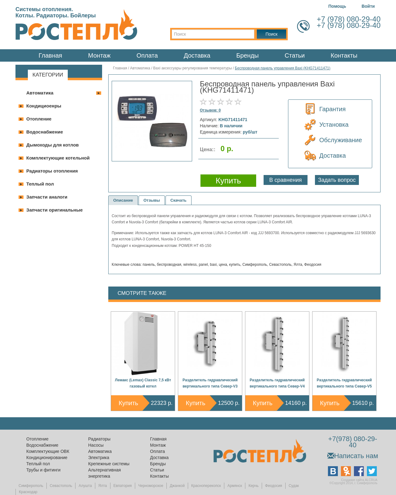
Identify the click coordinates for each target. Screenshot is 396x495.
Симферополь (31, 486)
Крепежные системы (108, 463)
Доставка (197, 55)
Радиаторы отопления (52, 170)
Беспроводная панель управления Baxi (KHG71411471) (282, 68)
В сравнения (285, 180)
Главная (50, 55)
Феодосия (273, 486)
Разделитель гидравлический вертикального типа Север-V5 (344, 383)
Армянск (234, 486)
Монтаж (99, 55)
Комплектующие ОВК (47, 451)
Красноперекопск (206, 486)
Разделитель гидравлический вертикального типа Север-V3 (210, 383)
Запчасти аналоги (46, 196)
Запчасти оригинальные (54, 209)
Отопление (38, 118)
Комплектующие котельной (58, 157)
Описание (123, 200)
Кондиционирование (46, 457)
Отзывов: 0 (210, 110)
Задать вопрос (337, 180)
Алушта (85, 486)
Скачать (178, 200)
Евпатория (123, 486)
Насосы (96, 445)
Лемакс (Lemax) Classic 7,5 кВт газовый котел (143, 383)
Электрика (98, 457)
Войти (368, 6)
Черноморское (150, 486)
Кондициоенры (43, 105)
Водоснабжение (44, 131)
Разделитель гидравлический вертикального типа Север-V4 (277, 383)
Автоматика (40, 92)
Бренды (247, 55)
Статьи (295, 55)
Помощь (337, 6)
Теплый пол (40, 183)
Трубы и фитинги (43, 469)
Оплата (147, 55)
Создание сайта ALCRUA (359, 480)
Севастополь (61, 486)
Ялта (102, 486)
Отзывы (152, 200)
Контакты (344, 55)
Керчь (253, 486)
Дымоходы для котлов (52, 144)
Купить (128, 403)
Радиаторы (99, 438)
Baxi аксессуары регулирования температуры (193, 68)
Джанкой (177, 486)
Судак (294, 486)
